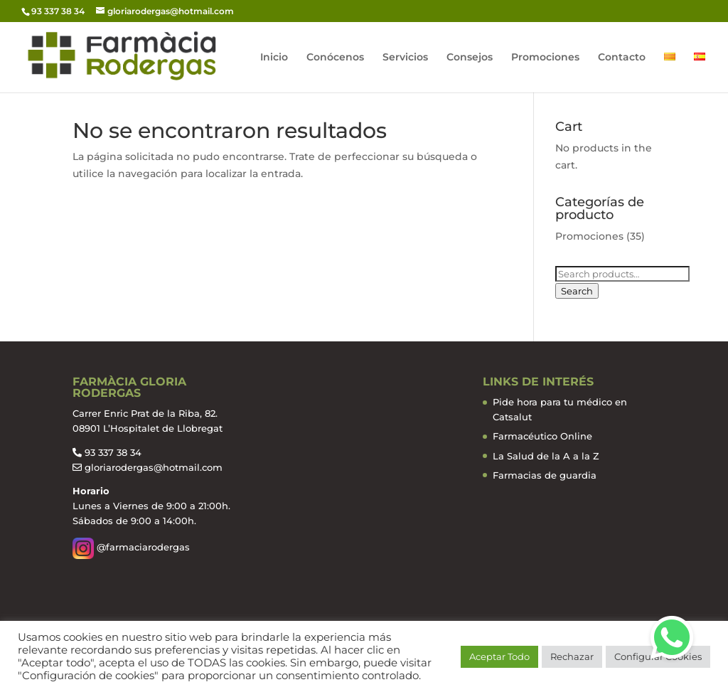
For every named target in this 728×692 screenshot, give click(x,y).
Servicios (405, 57)
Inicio (274, 57)
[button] (672, 637)
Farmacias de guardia (544, 475)
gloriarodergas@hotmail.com (154, 467)
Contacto (622, 57)
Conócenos (335, 57)
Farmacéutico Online (542, 436)
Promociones (545, 57)
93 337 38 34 (113, 452)
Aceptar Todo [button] (499, 656)
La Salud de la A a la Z (546, 456)
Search (577, 291)
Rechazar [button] (572, 656)
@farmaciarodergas (131, 547)
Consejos (469, 57)
